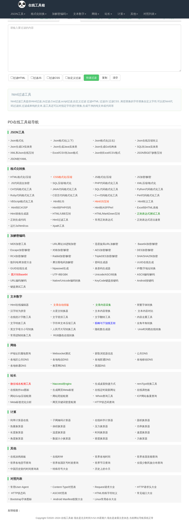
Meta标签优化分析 (21, 402)
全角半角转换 (144, 323)
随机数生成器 (102, 329)
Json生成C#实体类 (21, 146)
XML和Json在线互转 (22, 152)
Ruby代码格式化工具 (22, 195)
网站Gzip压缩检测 (20, 396)
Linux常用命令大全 (105, 499)
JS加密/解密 (144, 177)
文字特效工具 (18, 323)
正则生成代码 (18, 219)
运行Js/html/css (19, 225)
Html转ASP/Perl (104, 207)
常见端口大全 (144, 493)
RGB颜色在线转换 (63, 335)
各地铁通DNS (18, 365)
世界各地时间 (102, 456)
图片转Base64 (19, 274)
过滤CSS (53, 77)
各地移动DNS (145, 359)
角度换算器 (16, 438)
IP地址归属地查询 (20, 353)
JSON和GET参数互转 (149, 152)
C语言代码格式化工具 (65, 195)
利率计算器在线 (19, 420)
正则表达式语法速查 (148, 219)
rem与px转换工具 (147, 383)
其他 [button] (134, 13)
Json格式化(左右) (105, 140)
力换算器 (142, 438)
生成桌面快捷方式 (105, 383)
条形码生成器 (102, 268)
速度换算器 (143, 432)
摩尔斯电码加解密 (63, 262)
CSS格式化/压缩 (62, 177)
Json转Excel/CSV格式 (107, 152)
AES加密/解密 (103, 250)
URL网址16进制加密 (64, 243)
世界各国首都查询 (147, 456)
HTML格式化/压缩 (20, 177)
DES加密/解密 (145, 250)
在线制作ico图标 (19, 389)
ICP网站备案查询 (147, 396)
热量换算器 (16, 426)
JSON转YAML (18, 158)
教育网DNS (59, 365)
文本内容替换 (102, 310)
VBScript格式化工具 (21, 201)
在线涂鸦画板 (18, 456)
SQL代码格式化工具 (106, 189)
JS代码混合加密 (20, 183)
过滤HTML (18, 77)
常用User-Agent (19, 487)
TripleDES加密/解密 (106, 256)
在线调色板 (143, 389)
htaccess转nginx (62, 383)
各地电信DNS (60, 359)
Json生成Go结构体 (106, 146)
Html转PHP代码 (62, 207)
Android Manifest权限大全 (68, 499)
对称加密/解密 (61, 250)
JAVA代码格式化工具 (65, 189)
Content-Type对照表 (64, 487)
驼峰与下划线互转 (105, 323)
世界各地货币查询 (20, 462)
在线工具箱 (28, 4)
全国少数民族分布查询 (150, 462)
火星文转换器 (60, 310)
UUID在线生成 (145, 262)
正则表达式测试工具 (148, 213)
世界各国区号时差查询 (65, 462)
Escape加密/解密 (20, 250)
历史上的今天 (102, 468)
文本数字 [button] (79, 13)
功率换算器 (143, 426)
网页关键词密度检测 (64, 402)
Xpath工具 (59, 225)
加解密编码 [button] (60, 13)
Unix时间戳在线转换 (149, 329)
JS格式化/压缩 (103, 177)
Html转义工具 (145, 201)
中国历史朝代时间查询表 (24, 468)
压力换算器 (101, 426)
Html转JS (58, 201)
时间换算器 (101, 432)
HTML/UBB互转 (62, 213)
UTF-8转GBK (60, 274)
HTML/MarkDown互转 (107, 213)
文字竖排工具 (60, 317)
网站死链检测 (60, 396)
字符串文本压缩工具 (64, 323)
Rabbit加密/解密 (62, 256)
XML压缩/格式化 (146, 183)
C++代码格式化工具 (106, 195)
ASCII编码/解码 (146, 274)
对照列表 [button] (149, 13)
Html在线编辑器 (19, 304)
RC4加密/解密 (18, 256)
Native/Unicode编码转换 (66, 280)
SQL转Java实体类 (147, 146)
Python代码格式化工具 (150, 189)
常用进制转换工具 (20, 335)
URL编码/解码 (18, 280)
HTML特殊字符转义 (106, 493)
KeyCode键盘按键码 (106, 280)
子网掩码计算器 (62, 420)
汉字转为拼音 (18, 310)
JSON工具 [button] (18, 13)
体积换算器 (59, 426)
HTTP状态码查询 (105, 402)
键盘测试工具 (18, 286)
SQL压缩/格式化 (62, 183)
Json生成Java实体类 (65, 146)
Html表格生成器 (19, 213)
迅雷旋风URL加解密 (106, 243)
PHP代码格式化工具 (106, 183)
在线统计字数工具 (20, 317)
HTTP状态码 (17, 493)
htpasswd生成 (61, 268)
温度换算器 (59, 432)
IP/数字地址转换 (146, 268)
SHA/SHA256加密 (147, 256)
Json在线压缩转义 (147, 140)
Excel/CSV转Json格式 (65, 152)
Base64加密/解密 (147, 243)
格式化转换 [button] (39, 13)
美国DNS (100, 365)
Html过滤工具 (60, 219)
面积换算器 (143, 420)
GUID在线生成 (18, 268)
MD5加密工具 (18, 243)
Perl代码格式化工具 (148, 195)
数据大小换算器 (62, 438)
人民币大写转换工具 (64, 329)
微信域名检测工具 (20, 383)
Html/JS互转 (102, 201)
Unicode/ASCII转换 (106, 274)
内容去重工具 (144, 317)
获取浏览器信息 (104, 353)
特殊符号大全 (60, 468)
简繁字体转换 (144, 304)
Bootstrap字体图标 (21, 499)
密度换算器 (101, 438)
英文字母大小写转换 (22, 329)
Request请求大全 (105, 487)
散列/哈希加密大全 (21, 262)
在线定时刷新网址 (105, 389)
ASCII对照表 (60, 493)
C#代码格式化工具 (21, 189)
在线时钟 (58, 456)
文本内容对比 (145, 310)
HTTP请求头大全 (147, 487)
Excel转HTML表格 (147, 207)
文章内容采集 (103, 304)
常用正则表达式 (104, 219)
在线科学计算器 (104, 420)
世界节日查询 (102, 462)
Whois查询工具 (104, 396)
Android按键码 (145, 280)
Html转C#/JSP (19, 207)
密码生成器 (101, 262)
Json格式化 (17, 140)
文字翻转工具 (102, 317)
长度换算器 (16, 432)
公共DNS (142, 353)
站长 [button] (108, 13)
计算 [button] (121, 13)
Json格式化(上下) (63, 140)
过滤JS (36, 77)
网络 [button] (95, 13)
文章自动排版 (61, 304)
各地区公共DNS (19, 359)
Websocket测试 (62, 353)
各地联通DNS (103, 359)
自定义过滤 (73, 77)
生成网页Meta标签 (63, 389)
